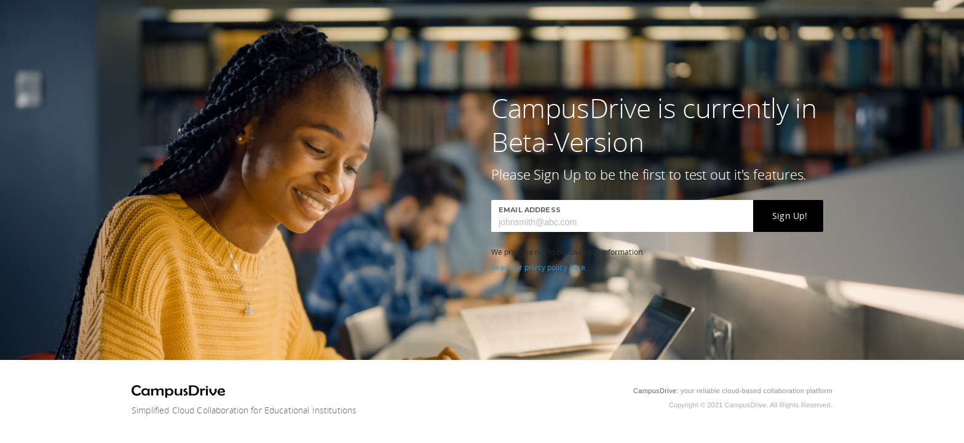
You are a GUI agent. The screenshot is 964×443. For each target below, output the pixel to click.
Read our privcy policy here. (539, 267)
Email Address (530, 210)
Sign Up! (789, 216)
